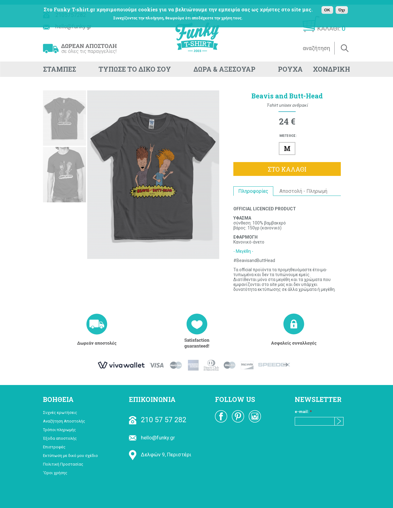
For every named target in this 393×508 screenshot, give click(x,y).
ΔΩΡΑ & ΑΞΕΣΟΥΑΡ (224, 69)
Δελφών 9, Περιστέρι (160, 454)
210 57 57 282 (157, 419)
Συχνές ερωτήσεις (60, 412)
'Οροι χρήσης (55, 472)
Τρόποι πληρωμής (59, 429)
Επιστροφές (54, 447)
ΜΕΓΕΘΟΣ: (288, 136)
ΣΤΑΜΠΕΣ (59, 69)
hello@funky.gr (152, 438)
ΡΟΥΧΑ (290, 69)
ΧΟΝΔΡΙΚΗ (331, 69)
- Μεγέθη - (243, 251)
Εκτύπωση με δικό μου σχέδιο (70, 455)
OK (327, 10)
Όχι (341, 10)
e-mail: (303, 411)
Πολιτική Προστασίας (63, 464)
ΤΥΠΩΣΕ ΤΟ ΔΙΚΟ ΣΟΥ (135, 69)
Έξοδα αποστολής (60, 438)
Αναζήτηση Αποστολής (64, 421)
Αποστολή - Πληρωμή (303, 191)
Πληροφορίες (253, 191)
